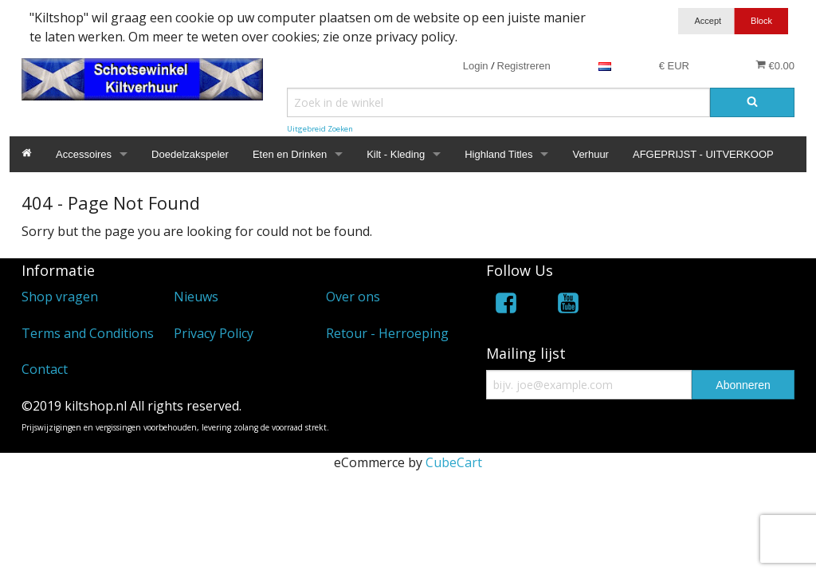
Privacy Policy (213, 333)
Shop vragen (60, 296)
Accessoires (84, 154)
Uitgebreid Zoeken (320, 129)
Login (475, 66)
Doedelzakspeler (190, 154)
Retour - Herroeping (387, 333)
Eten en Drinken (290, 154)
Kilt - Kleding (396, 154)
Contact (45, 369)
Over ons (353, 296)
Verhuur (590, 154)
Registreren (524, 66)
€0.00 (774, 65)
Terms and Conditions (88, 333)
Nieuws (196, 296)
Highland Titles (498, 154)
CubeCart (454, 462)
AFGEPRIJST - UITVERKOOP (703, 154)
